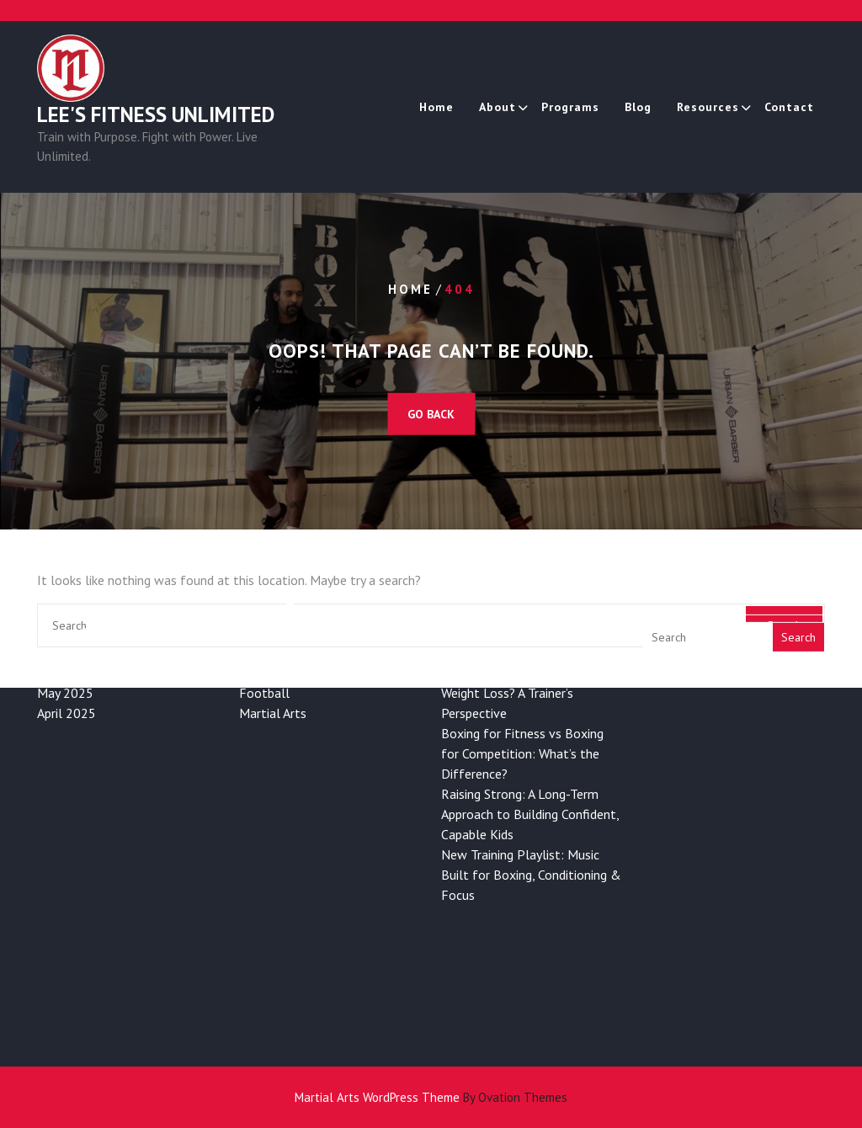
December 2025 (82, 585)
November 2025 (83, 605)
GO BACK (431, 414)
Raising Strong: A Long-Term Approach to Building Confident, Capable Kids (530, 746)
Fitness (259, 564)
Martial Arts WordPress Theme (431, 1097)
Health (259, 585)
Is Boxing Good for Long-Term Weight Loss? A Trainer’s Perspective (526, 625)
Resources (708, 106)
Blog (638, 106)
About (497, 106)
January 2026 (74, 564)
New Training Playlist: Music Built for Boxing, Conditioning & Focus (531, 807)
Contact (789, 106)
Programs (570, 106)
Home (436, 106)
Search (798, 569)
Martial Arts (272, 645)
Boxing (258, 605)
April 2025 (66, 645)
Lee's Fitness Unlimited (155, 114)
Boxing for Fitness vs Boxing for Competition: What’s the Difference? (522, 686)
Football (264, 625)
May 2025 (65, 625)
